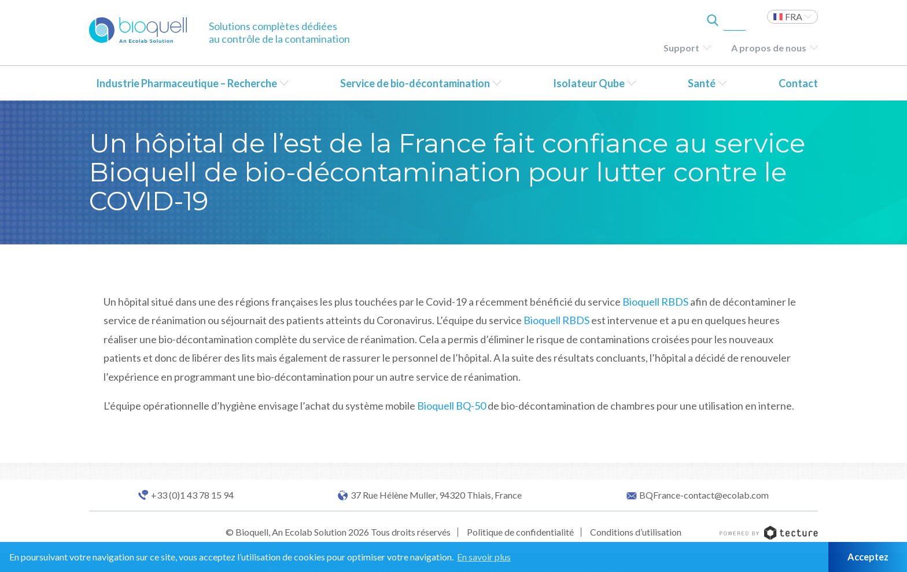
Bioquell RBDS (655, 301)
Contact (798, 83)
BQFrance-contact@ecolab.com (704, 495)
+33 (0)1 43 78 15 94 (192, 495)
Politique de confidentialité (520, 531)
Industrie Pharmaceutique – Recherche (186, 83)
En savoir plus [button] (484, 556)
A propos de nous (768, 47)
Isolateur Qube (589, 83)
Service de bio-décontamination (415, 83)
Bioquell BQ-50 (451, 405)
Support (681, 47)
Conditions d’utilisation (635, 531)
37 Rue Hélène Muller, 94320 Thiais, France (436, 495)
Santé (702, 83)
